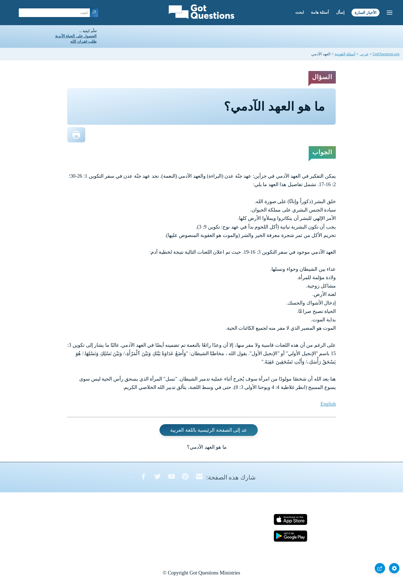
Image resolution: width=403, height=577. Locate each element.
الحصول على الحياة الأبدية (76, 36)
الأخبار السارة (365, 12)
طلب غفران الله (83, 41)
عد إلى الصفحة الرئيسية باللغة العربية (208, 430)
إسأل (340, 12)
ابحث (299, 12)
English (328, 404)
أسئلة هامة (320, 12)
